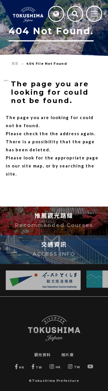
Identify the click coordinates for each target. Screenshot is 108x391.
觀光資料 (42, 354)
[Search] (75, 14)
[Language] (56, 14)
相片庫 (67, 354)
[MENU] (94, 14)
